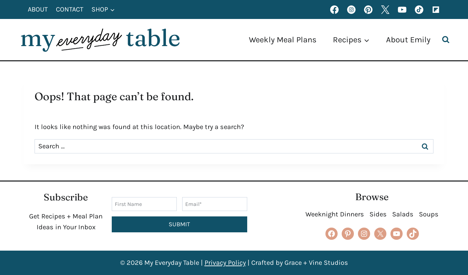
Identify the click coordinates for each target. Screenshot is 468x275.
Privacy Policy (225, 263)
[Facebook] (334, 9)
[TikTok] (418, 9)
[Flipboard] (435, 9)
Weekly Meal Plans (283, 39)
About (38, 9)
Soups (429, 214)
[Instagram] (351, 9)
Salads (402, 214)
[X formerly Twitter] (385, 9)
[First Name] (144, 204)
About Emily (408, 39)
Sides (378, 214)
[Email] (214, 204)
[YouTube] (401, 9)
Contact (69, 9)
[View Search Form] (447, 40)
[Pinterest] (368, 9)
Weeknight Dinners (334, 214)
